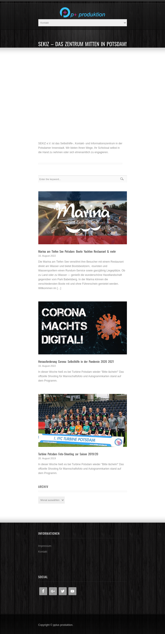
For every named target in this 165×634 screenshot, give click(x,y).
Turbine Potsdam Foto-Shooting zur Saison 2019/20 (68, 454)
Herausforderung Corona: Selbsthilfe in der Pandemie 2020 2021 (76, 361)
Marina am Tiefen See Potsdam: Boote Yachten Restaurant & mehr (77, 251)
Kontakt (42, 551)
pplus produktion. (63, 624)
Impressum (44, 545)
